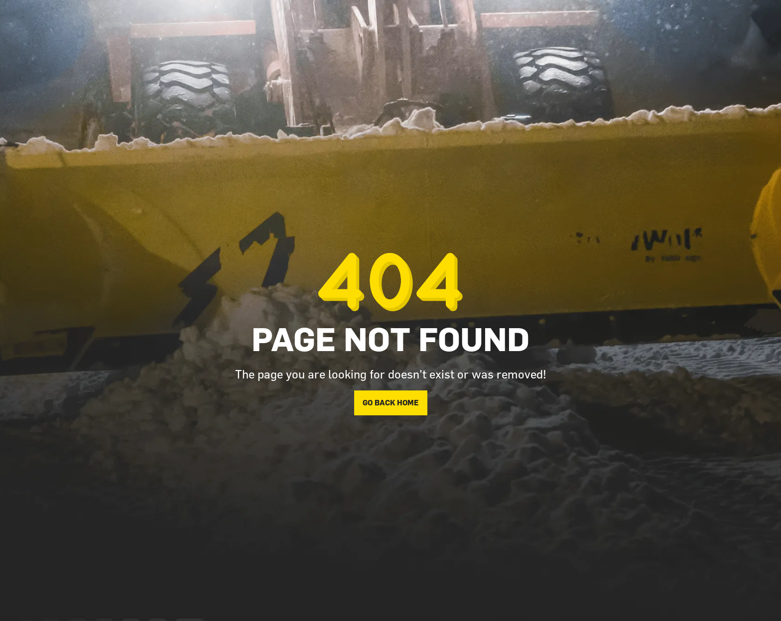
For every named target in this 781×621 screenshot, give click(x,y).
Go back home (391, 402)
